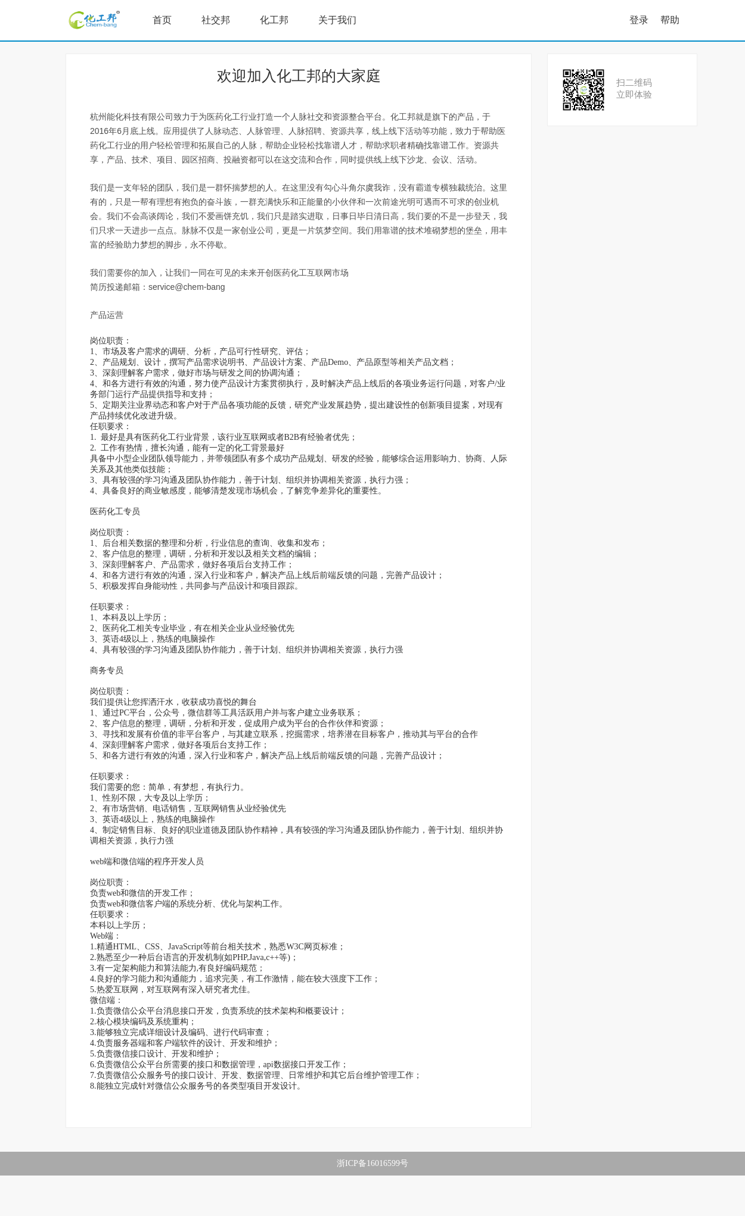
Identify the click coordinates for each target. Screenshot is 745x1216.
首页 (162, 20)
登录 (638, 20)
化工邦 (274, 20)
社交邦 (215, 20)
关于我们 (337, 20)
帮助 (669, 20)
